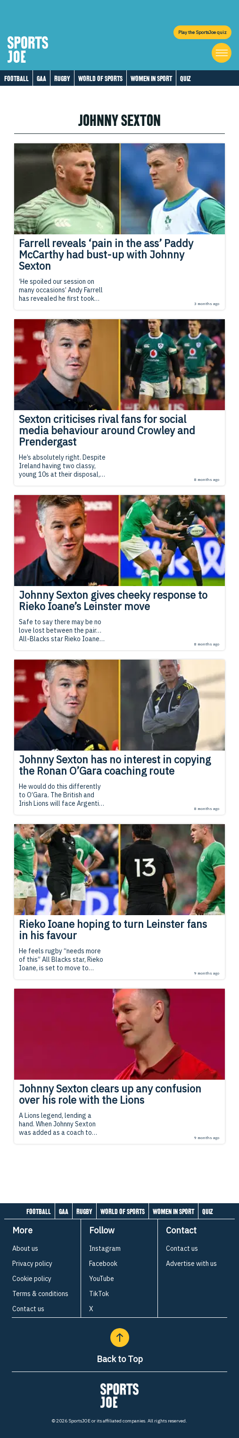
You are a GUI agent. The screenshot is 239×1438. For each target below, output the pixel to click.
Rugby (62, 78)
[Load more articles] (119, 1164)
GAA (41, 78)
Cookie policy (31, 1278)
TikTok (99, 1294)
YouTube (101, 1278)
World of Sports (100, 78)
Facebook (103, 1263)
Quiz (185, 78)
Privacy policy (32, 1263)
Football (16, 78)
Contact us (28, 1309)
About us (25, 1248)
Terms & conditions (40, 1294)
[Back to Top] (119, 1337)
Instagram (105, 1248)
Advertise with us (191, 1263)
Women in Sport (151, 78)
